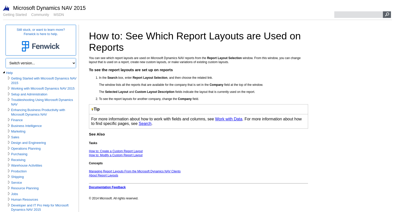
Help (9, 73)
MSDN (59, 15)
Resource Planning (25, 188)
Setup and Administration (29, 94)
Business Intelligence (26, 126)
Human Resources (24, 199)
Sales (15, 137)
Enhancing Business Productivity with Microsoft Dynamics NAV (38, 112)
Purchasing (19, 154)
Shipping (17, 177)
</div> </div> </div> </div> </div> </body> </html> (198, 120)
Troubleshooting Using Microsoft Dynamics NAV (42, 102)
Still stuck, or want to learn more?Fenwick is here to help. (41, 40)
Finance (17, 120)
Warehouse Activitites (26, 165)
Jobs (14, 194)
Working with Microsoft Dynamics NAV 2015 (43, 88)
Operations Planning (26, 148)
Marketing (18, 131)
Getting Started (15, 15)
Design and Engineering (28, 143)
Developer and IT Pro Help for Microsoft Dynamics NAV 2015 (40, 207)
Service (16, 182)
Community (40, 15)
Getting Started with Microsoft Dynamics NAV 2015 (44, 80)
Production (19, 171)
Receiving (18, 160)
